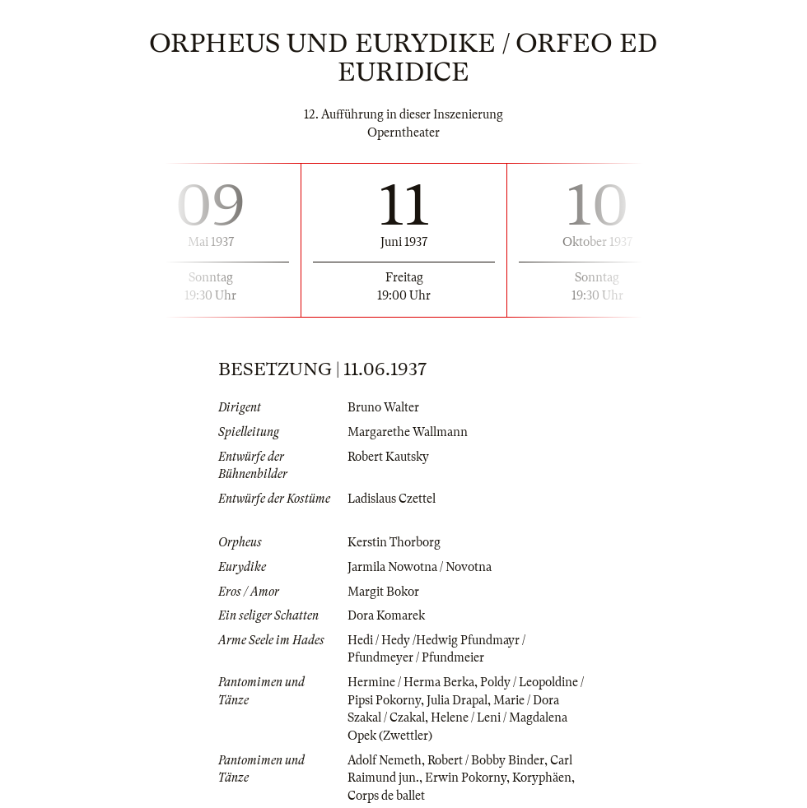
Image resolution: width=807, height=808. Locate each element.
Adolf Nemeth (385, 760)
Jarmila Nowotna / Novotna (420, 566)
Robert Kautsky (388, 456)
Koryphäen (541, 777)
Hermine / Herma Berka (411, 682)
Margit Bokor (383, 591)
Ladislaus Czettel (392, 498)
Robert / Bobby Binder (485, 760)
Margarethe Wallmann (408, 432)
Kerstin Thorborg (394, 542)
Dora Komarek (386, 615)
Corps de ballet (386, 795)
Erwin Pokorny (465, 777)
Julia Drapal (457, 700)
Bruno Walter (383, 407)
